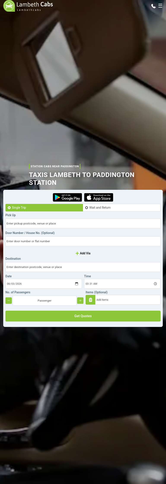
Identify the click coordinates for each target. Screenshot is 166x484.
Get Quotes (83, 316)
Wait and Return (100, 207)
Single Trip (19, 207)
